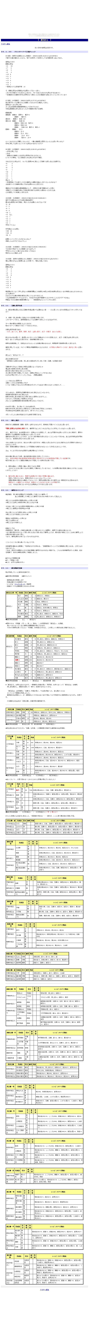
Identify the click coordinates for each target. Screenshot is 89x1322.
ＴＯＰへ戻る (5, 44)
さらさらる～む (20, 584)
